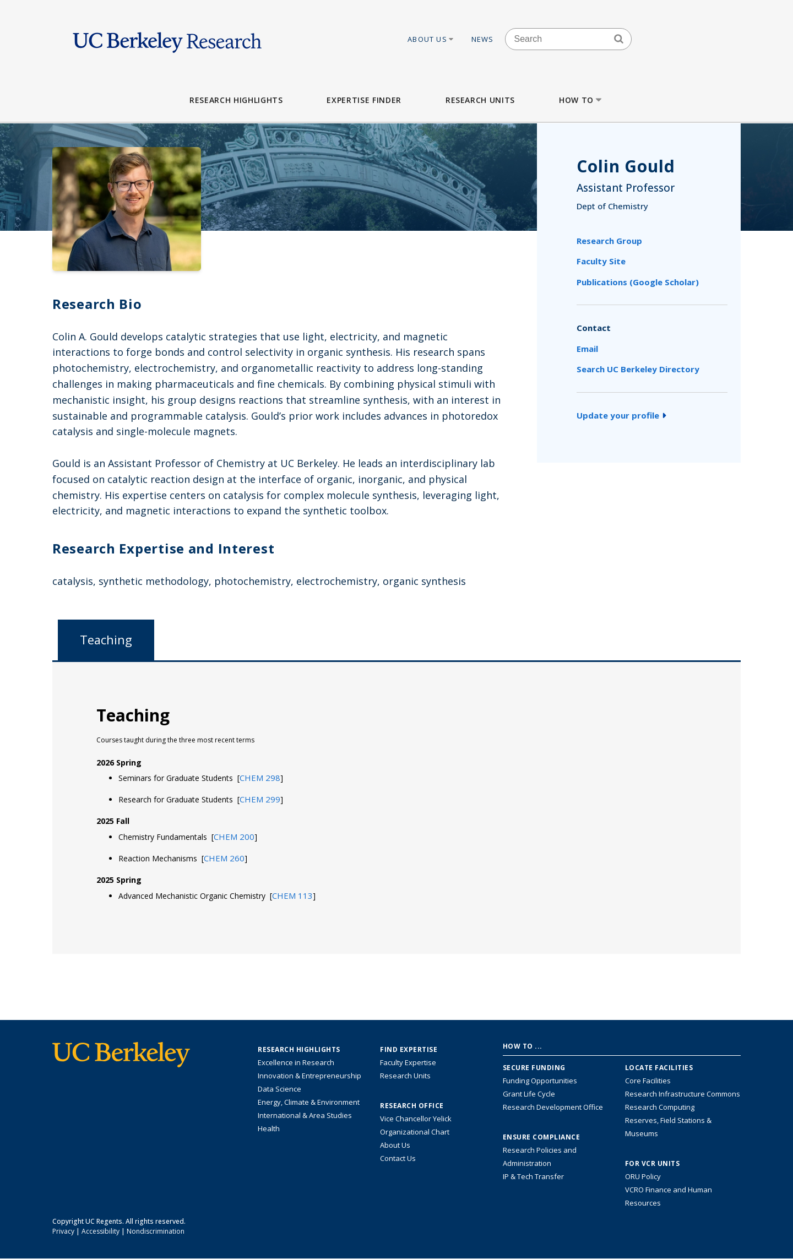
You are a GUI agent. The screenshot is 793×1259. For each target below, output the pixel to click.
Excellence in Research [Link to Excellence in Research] (296, 1062)
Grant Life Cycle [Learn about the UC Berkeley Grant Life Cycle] (529, 1094)
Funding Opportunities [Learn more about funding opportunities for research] (540, 1081)
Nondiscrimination (155, 1231)
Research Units (480, 100)
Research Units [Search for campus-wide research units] (405, 1076)
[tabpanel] (396, 807)
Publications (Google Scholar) (638, 281)
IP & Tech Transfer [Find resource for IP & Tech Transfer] (533, 1176)
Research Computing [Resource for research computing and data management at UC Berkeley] (659, 1107)
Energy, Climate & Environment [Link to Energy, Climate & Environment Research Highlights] (309, 1102)
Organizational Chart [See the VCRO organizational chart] (414, 1132)
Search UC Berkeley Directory (638, 369)
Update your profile (621, 415)
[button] (260, 777)
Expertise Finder (364, 100)
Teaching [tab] (106, 640)
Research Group (609, 240)
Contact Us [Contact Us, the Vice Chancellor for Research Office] (398, 1158)
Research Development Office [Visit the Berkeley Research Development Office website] (553, 1107)
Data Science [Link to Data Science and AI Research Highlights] (279, 1089)
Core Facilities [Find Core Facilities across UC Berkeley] (648, 1081)
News (482, 39)
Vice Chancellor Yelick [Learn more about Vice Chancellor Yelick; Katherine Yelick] (416, 1119)
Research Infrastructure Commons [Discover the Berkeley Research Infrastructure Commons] (682, 1094)
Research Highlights (236, 100)
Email (587, 348)
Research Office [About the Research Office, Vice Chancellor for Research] (412, 1105)
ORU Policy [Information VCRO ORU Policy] (643, 1176)
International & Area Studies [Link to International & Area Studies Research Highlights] (305, 1115)
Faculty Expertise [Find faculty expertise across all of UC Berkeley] (408, 1062)
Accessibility (101, 1231)
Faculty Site (601, 261)
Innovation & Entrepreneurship (309, 1076)
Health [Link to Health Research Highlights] (269, 1128)
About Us (431, 39)
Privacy (63, 1231)
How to (581, 100)
